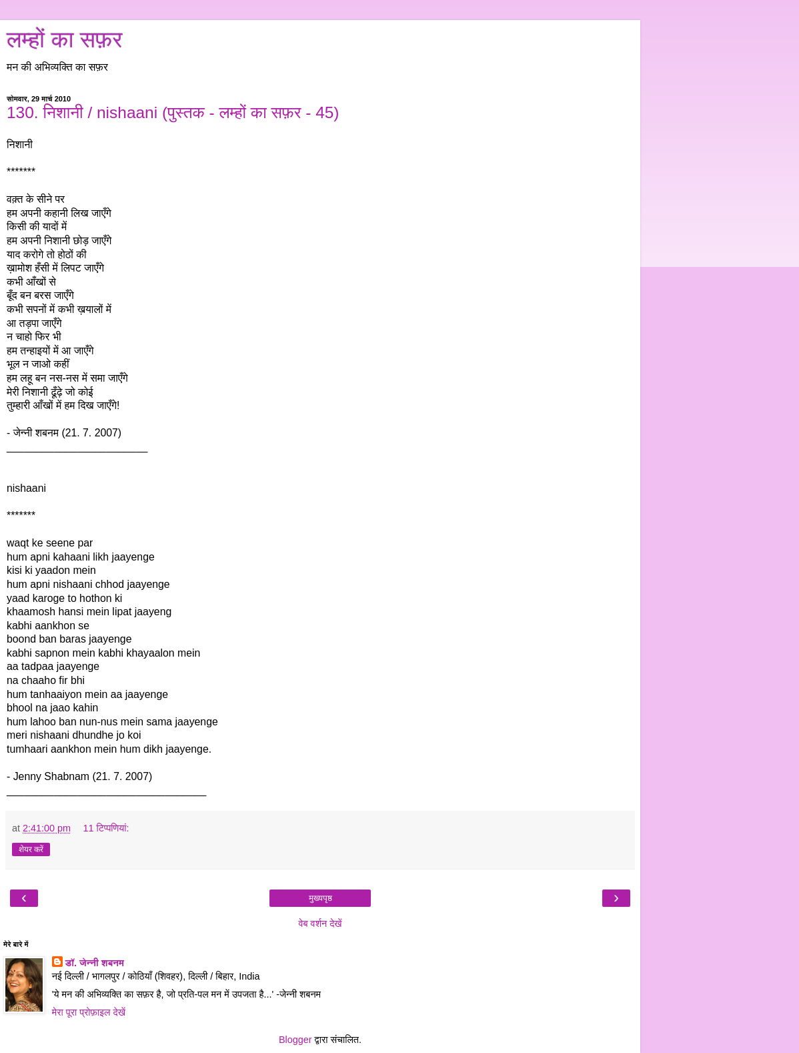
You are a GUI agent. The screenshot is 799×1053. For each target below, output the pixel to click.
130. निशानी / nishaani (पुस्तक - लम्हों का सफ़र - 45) (173, 112)
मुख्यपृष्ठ (320, 898)
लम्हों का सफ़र (64, 39)
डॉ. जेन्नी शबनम (94, 963)
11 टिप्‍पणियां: (106, 828)
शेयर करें (31, 849)
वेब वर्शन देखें (319, 923)
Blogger (295, 1039)
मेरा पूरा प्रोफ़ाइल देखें (88, 1012)
